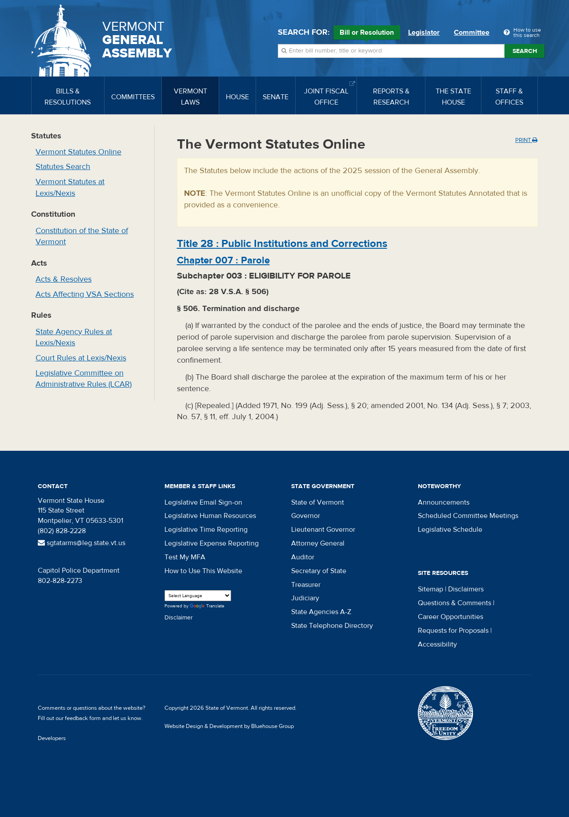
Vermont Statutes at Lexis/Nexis (70, 187)
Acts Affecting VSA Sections (85, 294)
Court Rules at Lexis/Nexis (81, 358)
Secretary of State (318, 570)
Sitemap (430, 589)
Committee (471, 32)
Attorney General (318, 543)
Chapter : (223, 260)
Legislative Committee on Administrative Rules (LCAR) (84, 379)
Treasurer (306, 584)
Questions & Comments (454, 603)
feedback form (83, 718)
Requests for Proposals (453, 630)
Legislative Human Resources (210, 515)
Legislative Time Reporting (206, 529)
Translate (207, 606)
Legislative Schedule (450, 529)
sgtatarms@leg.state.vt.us (81, 542)
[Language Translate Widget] (197, 595)
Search (525, 51)
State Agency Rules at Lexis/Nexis (74, 337)
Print (526, 140)
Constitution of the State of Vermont (82, 236)
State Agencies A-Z (321, 611)
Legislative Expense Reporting (211, 543)
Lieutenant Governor (323, 529)
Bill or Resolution (367, 34)
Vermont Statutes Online (78, 152)
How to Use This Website (203, 570)
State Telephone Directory (332, 625)
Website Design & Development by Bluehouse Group (229, 726)
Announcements (443, 502)
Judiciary (305, 598)
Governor (305, 515)
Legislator (424, 32)
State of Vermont (317, 502)
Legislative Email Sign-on (203, 502)
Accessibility (437, 644)
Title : (282, 244)
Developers (52, 738)
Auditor (302, 557)
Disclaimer (178, 618)
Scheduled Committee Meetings (468, 515)
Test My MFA (184, 557)
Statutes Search (63, 167)
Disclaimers (466, 589)
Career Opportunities (450, 616)
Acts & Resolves (64, 279)
